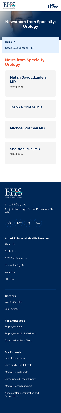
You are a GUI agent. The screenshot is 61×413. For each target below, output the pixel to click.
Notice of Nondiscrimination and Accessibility (22, 395)
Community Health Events (18, 365)
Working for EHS (13, 302)
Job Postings (12, 309)
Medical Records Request (18, 386)
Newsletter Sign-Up (15, 265)
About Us (10, 244)
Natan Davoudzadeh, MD (19, 47)
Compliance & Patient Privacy (20, 379)
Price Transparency (15, 358)
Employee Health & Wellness (20, 333)
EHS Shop (10, 279)
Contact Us (10, 251)
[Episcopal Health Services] (10, 5)
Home (8, 41)
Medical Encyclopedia (16, 372)
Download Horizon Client (18, 340)
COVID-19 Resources (16, 258)
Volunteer (10, 272)
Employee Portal (13, 326)
